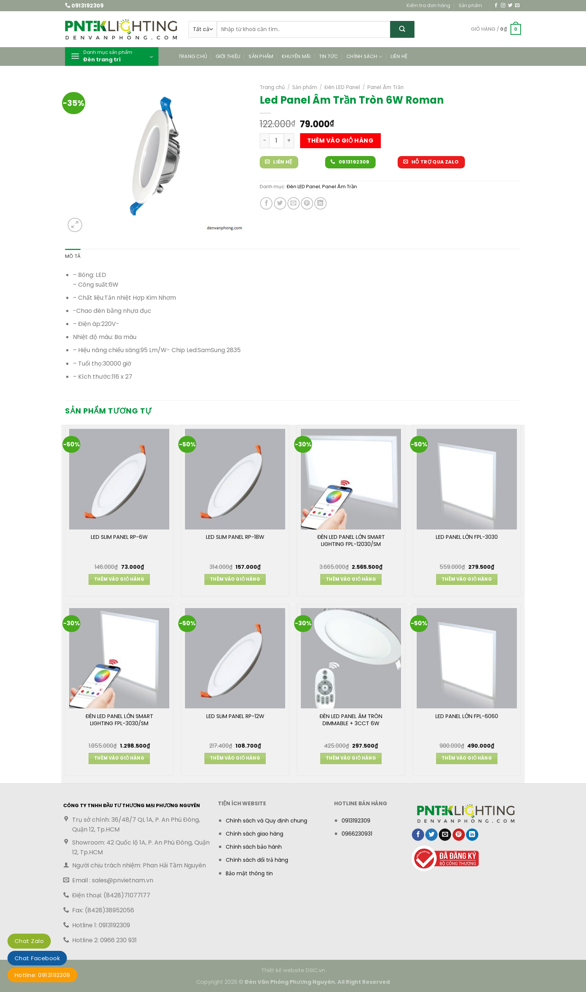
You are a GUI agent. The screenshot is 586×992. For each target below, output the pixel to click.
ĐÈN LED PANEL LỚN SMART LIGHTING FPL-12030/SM (351, 541)
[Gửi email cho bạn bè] (293, 203)
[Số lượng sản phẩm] (276, 140)
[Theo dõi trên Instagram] (503, 5)
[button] (496, 29)
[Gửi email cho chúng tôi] (517, 5)
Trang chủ (193, 56)
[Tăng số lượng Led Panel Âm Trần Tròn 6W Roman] (289, 140)
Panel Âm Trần (385, 87)
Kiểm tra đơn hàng (428, 5)
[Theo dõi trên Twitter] (510, 5)
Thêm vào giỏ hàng (340, 140)
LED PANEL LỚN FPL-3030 (467, 537)
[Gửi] (402, 29)
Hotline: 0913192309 (42, 975)
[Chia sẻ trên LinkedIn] (320, 203)
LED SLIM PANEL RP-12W (235, 716)
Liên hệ (399, 56)
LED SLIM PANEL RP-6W (119, 537)
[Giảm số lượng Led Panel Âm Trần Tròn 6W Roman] (264, 140)
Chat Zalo (29, 941)
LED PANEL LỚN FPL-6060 (466, 716)
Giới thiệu (228, 56)
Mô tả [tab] (72, 256)
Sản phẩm (470, 5)
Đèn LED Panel (342, 87)
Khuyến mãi (296, 56)
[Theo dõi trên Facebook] (496, 5)
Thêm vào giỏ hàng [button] (119, 579)
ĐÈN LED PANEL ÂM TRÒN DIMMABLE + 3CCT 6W (351, 720)
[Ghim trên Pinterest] (307, 203)
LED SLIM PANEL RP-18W (235, 537)
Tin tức (328, 56)
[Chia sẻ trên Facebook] (266, 203)
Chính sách (364, 56)
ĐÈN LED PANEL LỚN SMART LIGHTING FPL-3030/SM (119, 720)
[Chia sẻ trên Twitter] (280, 203)
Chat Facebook (37, 958)
